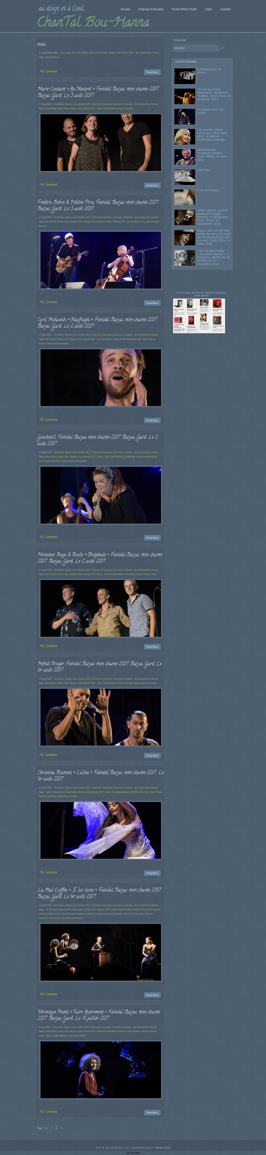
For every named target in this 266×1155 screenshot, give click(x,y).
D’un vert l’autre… (209, 190)
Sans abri (203, 170)
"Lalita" (48, 792)
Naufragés (63, 343)
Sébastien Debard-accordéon (62, 796)
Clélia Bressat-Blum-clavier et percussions (118, 1031)
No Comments (48, 71)
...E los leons (51, 909)
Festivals (128, 104)
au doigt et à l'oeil (72, 52)
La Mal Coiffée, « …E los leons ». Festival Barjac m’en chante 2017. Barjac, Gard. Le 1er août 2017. (99, 894)
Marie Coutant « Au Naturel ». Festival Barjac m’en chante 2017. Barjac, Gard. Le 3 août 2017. (98, 93)
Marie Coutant (126, 108)
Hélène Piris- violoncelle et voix (129, 221)
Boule (100, 574)
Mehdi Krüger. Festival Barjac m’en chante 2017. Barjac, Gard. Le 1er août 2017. (99, 667)
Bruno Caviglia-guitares (117, 792)
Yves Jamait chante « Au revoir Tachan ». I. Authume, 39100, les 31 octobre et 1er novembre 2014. (213, 257)
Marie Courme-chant (133, 913)
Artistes (60, 104)
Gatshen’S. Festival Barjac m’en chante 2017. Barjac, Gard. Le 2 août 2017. (97, 441)
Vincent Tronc (150, 574)
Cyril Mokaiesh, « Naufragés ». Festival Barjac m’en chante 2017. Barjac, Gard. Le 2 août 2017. (97, 323)
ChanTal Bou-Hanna (93, 23)
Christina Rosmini (139, 792)
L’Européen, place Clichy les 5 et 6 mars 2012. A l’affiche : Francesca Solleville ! (212, 134)
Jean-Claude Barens (107, 108)
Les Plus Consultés (186, 61)
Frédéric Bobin (104, 221)
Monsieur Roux (134, 574)
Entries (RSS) (162, 1147)
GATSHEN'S (117, 456)
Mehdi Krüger (126, 683)
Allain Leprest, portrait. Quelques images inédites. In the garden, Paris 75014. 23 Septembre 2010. (213, 216)
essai (41, 44)
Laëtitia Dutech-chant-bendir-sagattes (65, 913)
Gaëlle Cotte (103, 456)
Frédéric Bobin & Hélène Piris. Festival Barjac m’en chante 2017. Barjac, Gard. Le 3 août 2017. (98, 206)
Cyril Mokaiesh (104, 339)
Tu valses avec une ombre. (210, 111)
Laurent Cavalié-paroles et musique (104, 913)
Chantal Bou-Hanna (149, 52)
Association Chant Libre (57, 108)
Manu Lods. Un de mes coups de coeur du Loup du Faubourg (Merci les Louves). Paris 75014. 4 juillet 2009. (214, 237)
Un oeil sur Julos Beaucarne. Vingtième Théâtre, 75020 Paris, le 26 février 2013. (213, 94)
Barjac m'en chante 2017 (121, 52)
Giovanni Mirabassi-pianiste (127, 339)
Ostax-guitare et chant (145, 683)
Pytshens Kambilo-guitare (74, 461)
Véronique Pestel (77, 1035)
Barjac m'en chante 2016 (94, 52)
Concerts (117, 104)
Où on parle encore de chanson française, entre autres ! (202, 294)
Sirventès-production (71, 918)
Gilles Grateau (52, 57)
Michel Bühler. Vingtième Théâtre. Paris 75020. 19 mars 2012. (212, 154)
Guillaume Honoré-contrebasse (141, 456)
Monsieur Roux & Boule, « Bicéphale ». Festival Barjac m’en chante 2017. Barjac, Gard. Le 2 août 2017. (99, 558)
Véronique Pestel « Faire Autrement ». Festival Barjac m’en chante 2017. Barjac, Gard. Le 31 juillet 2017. (98, 1016)
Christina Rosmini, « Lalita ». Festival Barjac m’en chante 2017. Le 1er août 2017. (100, 776)
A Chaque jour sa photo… (209, 70)
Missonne (52, 343)
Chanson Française (102, 104)
